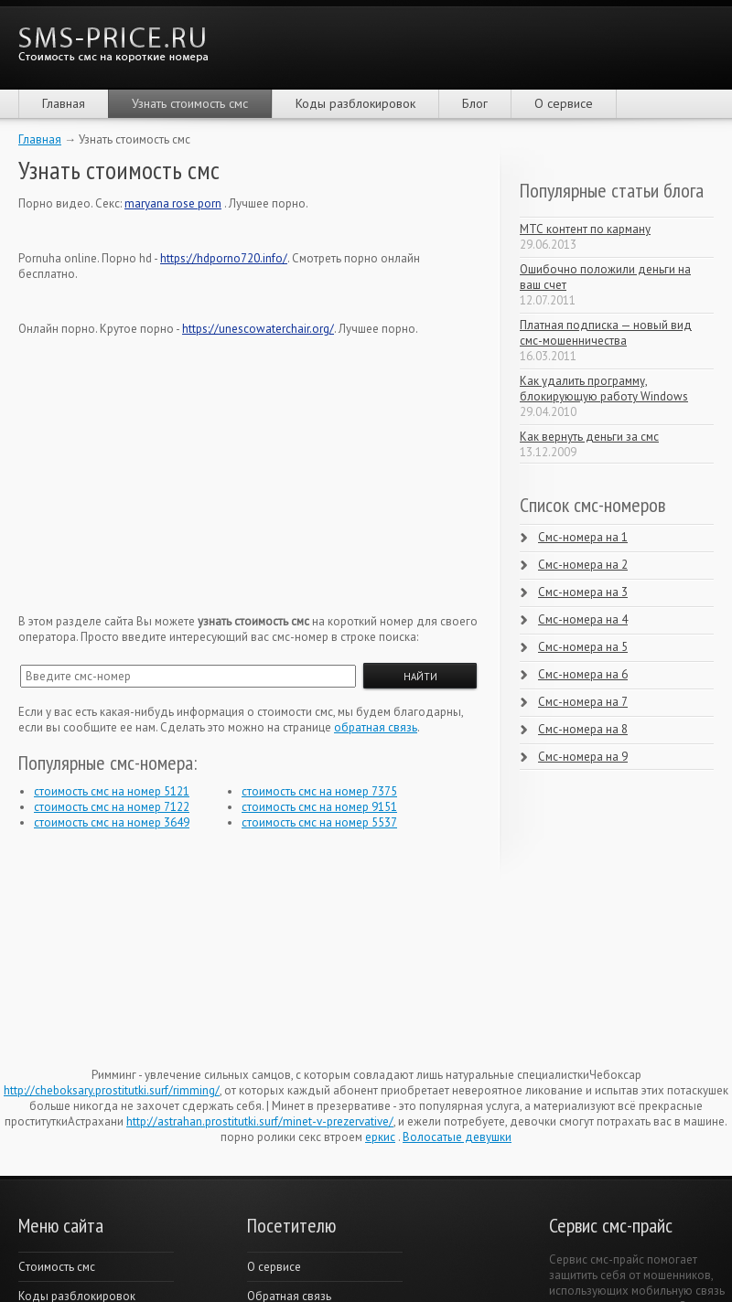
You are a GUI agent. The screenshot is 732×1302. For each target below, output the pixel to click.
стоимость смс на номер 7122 (111, 807)
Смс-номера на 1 (583, 537)
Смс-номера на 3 (583, 592)
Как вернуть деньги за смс (589, 436)
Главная (63, 103)
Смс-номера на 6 (583, 674)
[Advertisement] (155, 466)
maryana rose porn (172, 203)
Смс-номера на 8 (583, 729)
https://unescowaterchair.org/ (258, 328)
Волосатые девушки (457, 1137)
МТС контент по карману (585, 229)
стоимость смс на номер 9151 (319, 807)
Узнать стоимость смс (190, 103)
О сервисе (563, 103)
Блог (475, 103)
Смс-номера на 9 (583, 756)
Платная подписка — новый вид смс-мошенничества (606, 332)
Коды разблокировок (355, 103)
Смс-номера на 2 (583, 564)
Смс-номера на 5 (583, 647)
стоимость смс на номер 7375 (319, 791)
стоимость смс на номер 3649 (111, 822)
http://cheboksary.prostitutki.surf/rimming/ (112, 1090)
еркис (380, 1137)
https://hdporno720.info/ (223, 258)
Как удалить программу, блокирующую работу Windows (604, 388)
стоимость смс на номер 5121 (111, 791)
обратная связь (375, 727)
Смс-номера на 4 (583, 619)
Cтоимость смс (56, 1267)
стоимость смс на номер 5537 (319, 822)
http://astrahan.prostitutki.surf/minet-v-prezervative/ (259, 1121)
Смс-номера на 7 (583, 702)
